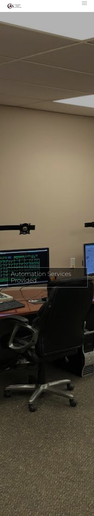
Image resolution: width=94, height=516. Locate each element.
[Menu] (83, 3)
